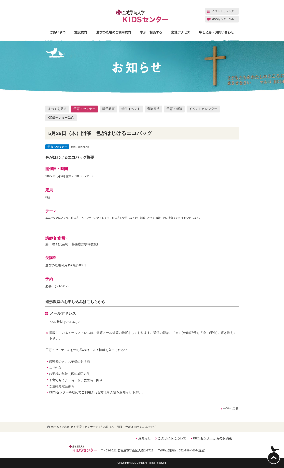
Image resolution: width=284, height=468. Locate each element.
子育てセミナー (84, 108)
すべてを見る (57, 108)
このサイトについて (172, 438)
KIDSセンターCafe (61, 117)
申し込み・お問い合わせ (216, 32)
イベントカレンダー (203, 108)
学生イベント (130, 108)
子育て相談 (174, 108)
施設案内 (80, 32)
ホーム (53, 426)
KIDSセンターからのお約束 (212, 438)
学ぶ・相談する (151, 32)
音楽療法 (153, 108)
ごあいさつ (57, 32)
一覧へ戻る (231, 408)
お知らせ (67, 426)
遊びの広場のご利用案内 (113, 32)
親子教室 (108, 108)
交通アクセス (180, 32)
